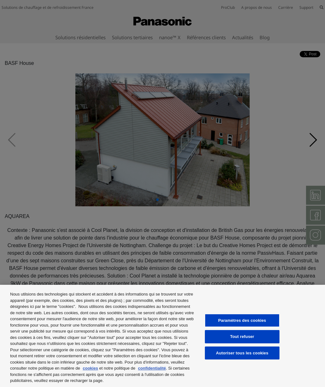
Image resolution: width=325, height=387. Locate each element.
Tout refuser (242, 336)
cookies (90, 368)
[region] (162, 336)
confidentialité (152, 368)
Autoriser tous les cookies (242, 353)
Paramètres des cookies (242, 320)
